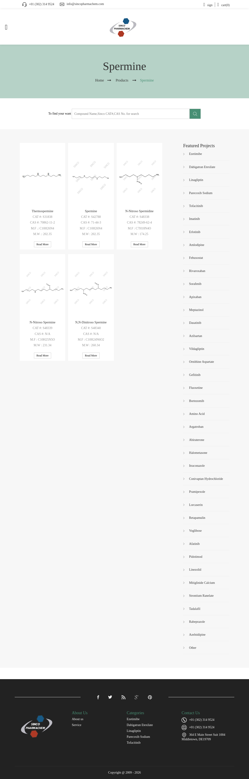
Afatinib (194, 544)
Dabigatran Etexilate (202, 167)
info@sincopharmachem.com (85, 4)
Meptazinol (196, 310)
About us (77, 719)
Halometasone (198, 452)
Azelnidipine (197, 634)
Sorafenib (195, 284)
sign (208, 5)
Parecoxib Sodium (200, 193)
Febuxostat (196, 258)
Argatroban (196, 426)
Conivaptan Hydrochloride (206, 479)
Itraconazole (197, 465)
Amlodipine (196, 245)
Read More (42, 244)
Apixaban (195, 297)
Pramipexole (197, 491)
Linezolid (195, 569)
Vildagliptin (196, 349)
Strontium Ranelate (201, 595)
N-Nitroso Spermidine (139, 211)
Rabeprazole (197, 621)
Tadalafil (194, 609)
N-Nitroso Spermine (42, 322)
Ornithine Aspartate (201, 361)
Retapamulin (197, 517)
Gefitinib (195, 375)
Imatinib (194, 219)
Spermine (91, 211)
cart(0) (223, 5)
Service (76, 725)
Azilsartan (195, 336)
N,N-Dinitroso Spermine (91, 322)
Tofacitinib (196, 206)
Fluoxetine (196, 388)
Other (192, 647)
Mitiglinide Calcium (202, 582)
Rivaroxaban (197, 271)
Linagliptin (196, 180)
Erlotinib (194, 232)
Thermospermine (42, 211)
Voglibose (195, 530)
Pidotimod (195, 556)
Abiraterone (196, 440)
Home (99, 80)
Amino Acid (197, 414)
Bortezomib (196, 401)
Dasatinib (195, 323)
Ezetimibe (195, 154)
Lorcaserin (196, 505)
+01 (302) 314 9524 (201, 727)
